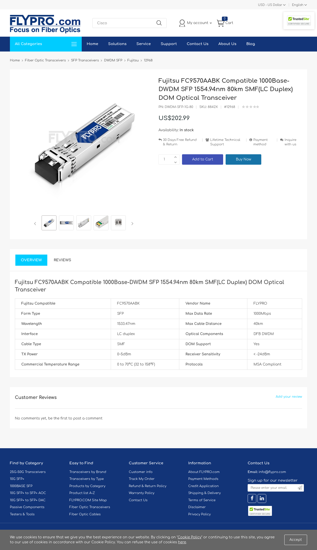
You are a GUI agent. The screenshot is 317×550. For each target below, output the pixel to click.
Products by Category (87, 486)
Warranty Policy (142, 493)
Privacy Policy (199, 514)
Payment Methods (203, 479)
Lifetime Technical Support (225, 142)
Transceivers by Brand (87, 472)
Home (92, 44)
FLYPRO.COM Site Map (88, 500)
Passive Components (27, 507)
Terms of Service (201, 500)
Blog (250, 44)
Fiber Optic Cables (85, 514)
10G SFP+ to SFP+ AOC (28, 493)
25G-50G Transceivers (28, 472)
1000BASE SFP (21, 486)
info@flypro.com (272, 472)
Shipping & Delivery (204, 493)
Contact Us (198, 44)
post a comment (87, 418)
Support (169, 44)
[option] (49, 223)
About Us (227, 44)
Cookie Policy (189, 537)
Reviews (62, 260)
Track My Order (142, 479)
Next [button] (131, 223)
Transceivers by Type (86, 479)
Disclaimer (197, 507)
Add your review (289, 396)
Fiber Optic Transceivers (89, 507)
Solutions (117, 44)
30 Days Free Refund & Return (180, 142)
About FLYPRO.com (204, 472)
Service (143, 44)
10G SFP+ (17, 479)
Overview (31, 260)
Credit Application (203, 486)
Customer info (141, 472)
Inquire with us (290, 142)
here (182, 542)
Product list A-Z (82, 493)
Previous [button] (36, 223)
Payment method (260, 142)
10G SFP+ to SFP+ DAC (28, 500)
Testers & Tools (22, 514)
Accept (296, 540)
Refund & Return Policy (147, 486)
